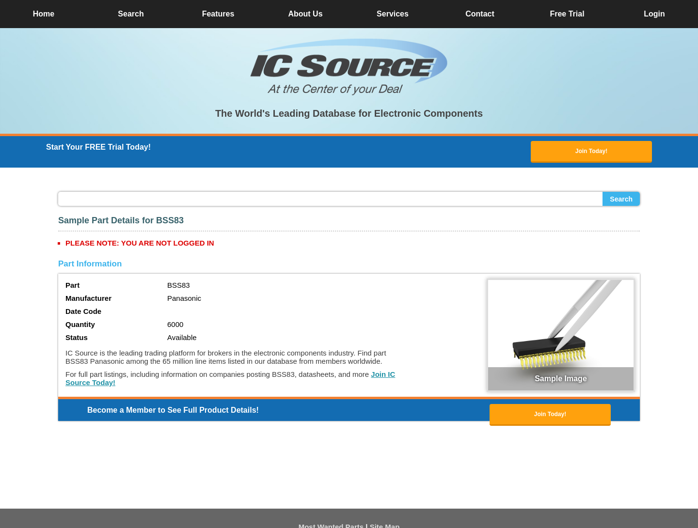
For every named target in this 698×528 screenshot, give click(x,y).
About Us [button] (305, 14)
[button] (349, 67)
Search (621, 199)
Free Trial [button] (567, 14)
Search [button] (130, 14)
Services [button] (393, 14)
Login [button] (654, 14)
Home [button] (43, 14)
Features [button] (218, 14)
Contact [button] (479, 14)
